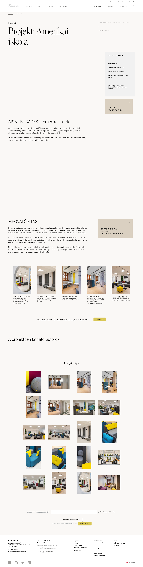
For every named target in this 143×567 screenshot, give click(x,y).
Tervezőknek (123, 6)
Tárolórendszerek (78, 545)
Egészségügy (63, 6)
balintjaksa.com (122, 87)
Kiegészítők (77, 549)
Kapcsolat (132, 2)
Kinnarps (124, 2)
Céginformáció (117, 542)
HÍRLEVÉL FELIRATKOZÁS (38, 512)
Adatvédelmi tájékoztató (71, 520)
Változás (133, 562)
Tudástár (110, 6)
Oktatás (50, 6)
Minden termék (77, 550)
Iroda (40, 6)
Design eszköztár (98, 553)
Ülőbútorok (76, 542)
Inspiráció (97, 6)
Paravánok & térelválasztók (80, 547)
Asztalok (76, 543)
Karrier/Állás (117, 545)
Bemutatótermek (114, 2)
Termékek (29, 6)
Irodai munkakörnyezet (99, 542)
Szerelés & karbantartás (99, 555)
